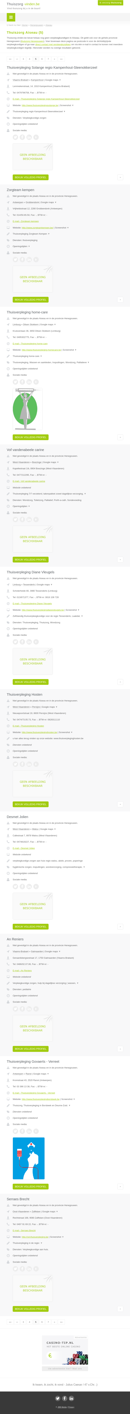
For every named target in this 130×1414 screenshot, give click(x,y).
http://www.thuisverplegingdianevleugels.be (43, 610)
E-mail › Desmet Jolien (24, 848)
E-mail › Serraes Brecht (24, 1230)
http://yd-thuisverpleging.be (35, 1237)
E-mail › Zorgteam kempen (26, 221)
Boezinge (36, 462)
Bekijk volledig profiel (30, 177)
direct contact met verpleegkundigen (53, 44)
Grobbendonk (32, 202)
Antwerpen (18, 202)
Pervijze (36, 707)
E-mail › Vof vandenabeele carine (29, 481)
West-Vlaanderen (21, 462)
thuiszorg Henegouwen (32, 41)
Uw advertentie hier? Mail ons (65, 1368)
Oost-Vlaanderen (21, 1211)
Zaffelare (36, 1211)
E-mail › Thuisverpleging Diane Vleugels (32, 603)
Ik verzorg (111, 3)
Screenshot (67, 105)
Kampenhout (37, 80)
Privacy (71, 1407)
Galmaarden (37, 951)
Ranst (28, 1074)
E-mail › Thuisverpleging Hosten (28, 726)
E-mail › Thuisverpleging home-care (30, 343)
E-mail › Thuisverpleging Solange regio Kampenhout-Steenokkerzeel (46, 99)
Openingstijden (21, 246)
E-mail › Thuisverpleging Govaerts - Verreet (34, 1093)
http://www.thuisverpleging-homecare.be (41, 350)
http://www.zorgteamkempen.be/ (37, 227)
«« (10, 59)
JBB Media (62, 1407)
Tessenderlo (29, 584)
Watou (35, 829)
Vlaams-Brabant (20, 80)
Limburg (17, 324)
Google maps (53, 80)
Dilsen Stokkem (30, 324)
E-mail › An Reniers (22, 970)
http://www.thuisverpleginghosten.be (39, 732)
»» (61, 59)
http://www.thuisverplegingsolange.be (40, 105)
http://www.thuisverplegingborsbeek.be (41, 1099)
